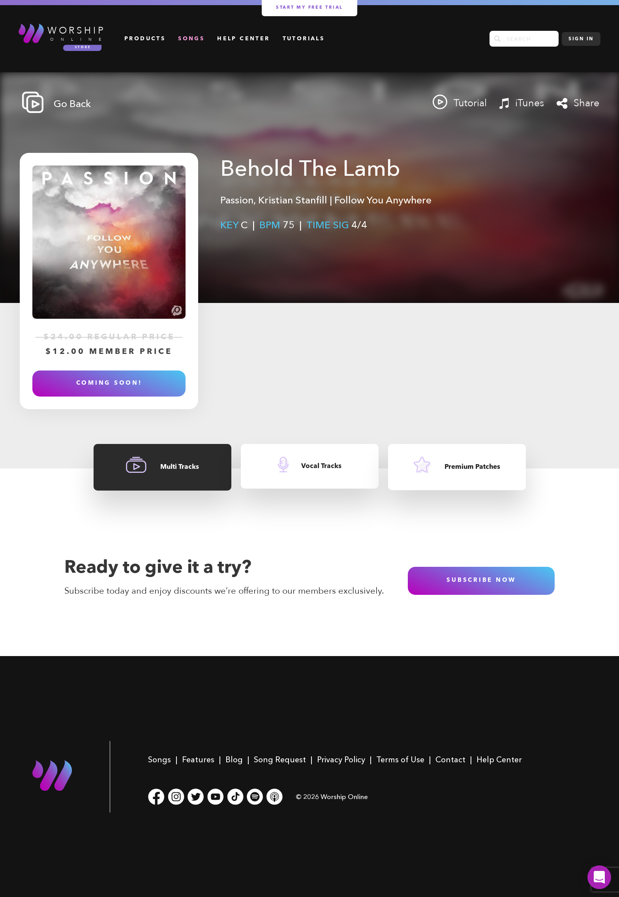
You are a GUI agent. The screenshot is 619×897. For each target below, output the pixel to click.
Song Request (280, 759)
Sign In (581, 39)
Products (144, 38)
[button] (599, 877)
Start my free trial (309, 8)
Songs (191, 38)
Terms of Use (400, 759)
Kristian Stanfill (292, 200)
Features (198, 759)
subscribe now (481, 580)
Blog (234, 759)
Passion (236, 200)
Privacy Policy (341, 759)
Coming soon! (109, 383)
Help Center (243, 38)
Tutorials (304, 38)
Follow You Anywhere (382, 200)
